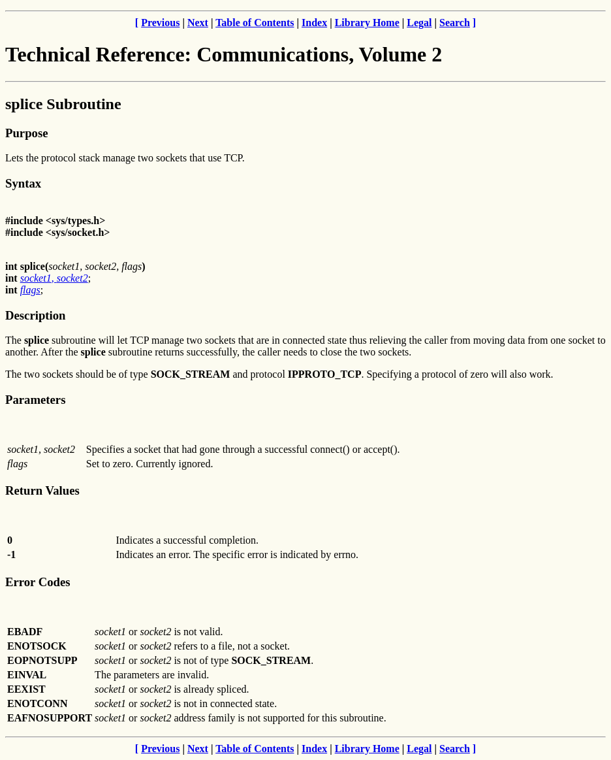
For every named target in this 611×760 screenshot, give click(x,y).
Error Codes (37, 582)
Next (197, 22)
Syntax (23, 183)
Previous (160, 22)
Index (314, 22)
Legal (419, 22)
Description (35, 315)
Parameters (35, 399)
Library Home (367, 22)
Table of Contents (254, 22)
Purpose (26, 133)
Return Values (42, 490)
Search (454, 22)
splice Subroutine (63, 103)
